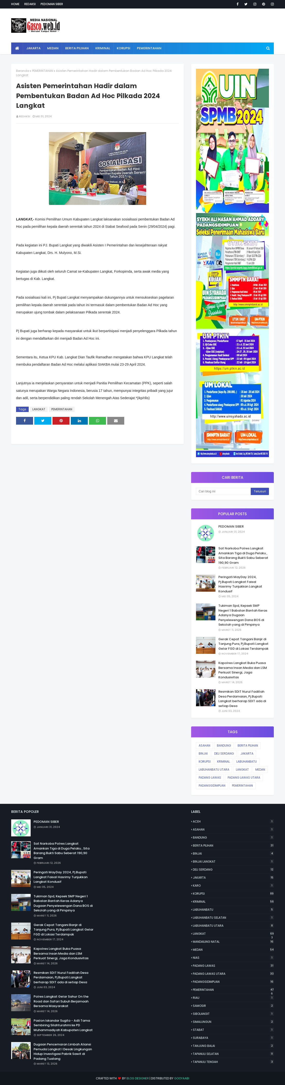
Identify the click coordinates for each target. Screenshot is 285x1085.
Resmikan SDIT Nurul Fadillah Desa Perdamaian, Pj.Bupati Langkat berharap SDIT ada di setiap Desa (242, 698)
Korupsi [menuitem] (123, 48)
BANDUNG (224, 745)
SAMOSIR (233, 1006)
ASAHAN (204, 745)
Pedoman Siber (52, 4)
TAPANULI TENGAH (233, 1062)
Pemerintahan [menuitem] (149, 48)
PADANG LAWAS (210, 777)
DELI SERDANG (224, 753)
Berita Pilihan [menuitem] (77, 48)
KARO (233, 885)
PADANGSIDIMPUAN (212, 785)
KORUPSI (205, 761)
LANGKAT (38, 409)
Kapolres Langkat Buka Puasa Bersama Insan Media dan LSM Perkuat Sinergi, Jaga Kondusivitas (242, 670)
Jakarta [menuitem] (33, 48)
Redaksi (30, 4)
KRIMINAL (223, 761)
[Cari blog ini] (223, 491)
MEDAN (260, 769)
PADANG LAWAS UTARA (244, 777)
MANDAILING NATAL (233, 942)
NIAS (233, 958)
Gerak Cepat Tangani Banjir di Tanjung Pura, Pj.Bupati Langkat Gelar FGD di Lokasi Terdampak (243, 644)
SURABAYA (233, 1038)
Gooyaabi (181, 1078)
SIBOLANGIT (233, 1014)
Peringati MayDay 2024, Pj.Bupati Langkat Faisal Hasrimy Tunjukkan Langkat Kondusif (240, 584)
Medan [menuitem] (53, 48)
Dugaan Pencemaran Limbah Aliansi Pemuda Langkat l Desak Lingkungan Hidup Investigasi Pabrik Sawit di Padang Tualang (63, 1051)
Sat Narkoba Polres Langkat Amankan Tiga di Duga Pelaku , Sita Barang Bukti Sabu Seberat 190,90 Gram (243, 555)
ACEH (233, 821)
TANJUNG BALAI (233, 1046)
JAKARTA (246, 753)
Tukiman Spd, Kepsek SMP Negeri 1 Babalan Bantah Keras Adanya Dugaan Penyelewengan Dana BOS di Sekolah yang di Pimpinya (242, 615)
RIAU (233, 998)
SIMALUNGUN (233, 1022)
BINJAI (203, 753)
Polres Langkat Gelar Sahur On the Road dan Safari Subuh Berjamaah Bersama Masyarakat (61, 1001)
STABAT (233, 1030)
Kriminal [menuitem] (102, 48)
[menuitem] (17, 48)
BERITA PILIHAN (248, 745)
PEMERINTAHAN (42, 71)
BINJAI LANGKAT (233, 861)
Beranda (22, 71)
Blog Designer (137, 1078)
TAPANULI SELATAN (233, 1054)
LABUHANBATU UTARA (214, 769)
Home (15, 4)
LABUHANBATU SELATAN (233, 918)
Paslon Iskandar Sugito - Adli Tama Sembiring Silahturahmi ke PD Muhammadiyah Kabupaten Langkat (63, 1025)
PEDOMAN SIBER (231, 526)
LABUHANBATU (246, 761)
